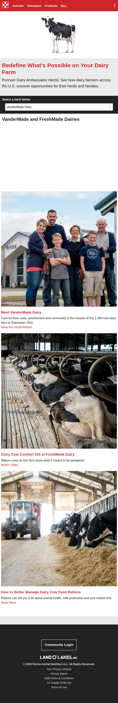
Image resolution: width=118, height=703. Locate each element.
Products (51, 5)
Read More (8, 602)
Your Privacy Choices (59, 669)
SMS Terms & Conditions (59, 678)
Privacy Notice (59, 673)
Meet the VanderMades (17, 327)
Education (34, 5)
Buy (63, 5)
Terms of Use (59, 687)
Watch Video (9, 464)
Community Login (59, 645)
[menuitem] (5, 5)
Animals (18, 5)
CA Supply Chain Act (59, 682)
